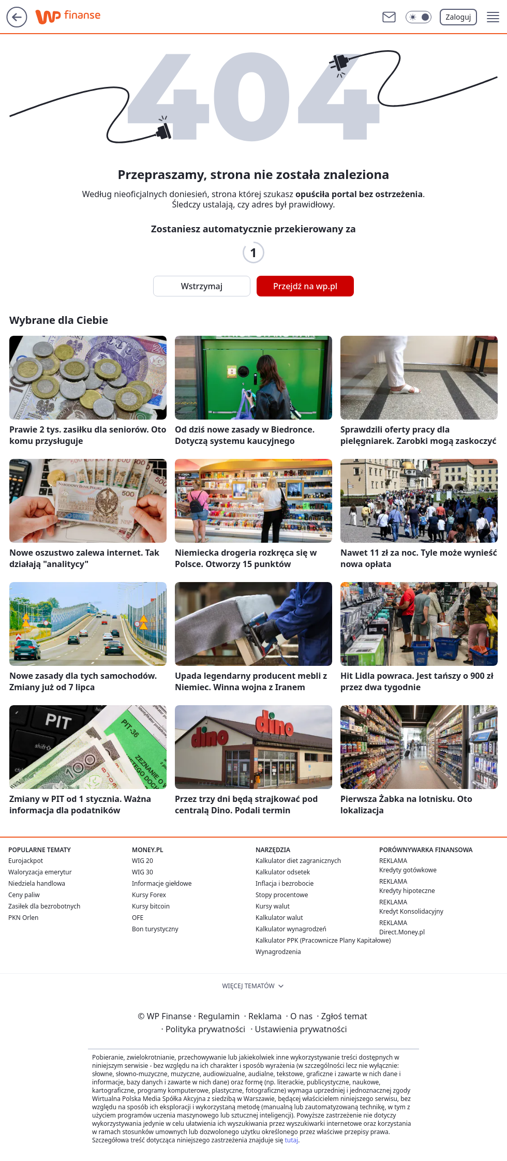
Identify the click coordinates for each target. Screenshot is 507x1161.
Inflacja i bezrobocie (285, 883)
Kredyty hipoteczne (407, 890)
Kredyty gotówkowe (408, 870)
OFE (137, 917)
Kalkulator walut (279, 917)
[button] (493, 17)
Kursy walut (273, 906)
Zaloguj (458, 17)
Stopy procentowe (282, 894)
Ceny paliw (24, 894)
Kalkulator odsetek (283, 872)
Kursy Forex (149, 894)
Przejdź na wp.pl (305, 286)
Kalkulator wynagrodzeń (291, 929)
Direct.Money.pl (402, 932)
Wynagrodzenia (278, 951)
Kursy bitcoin (151, 906)
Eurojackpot (25, 860)
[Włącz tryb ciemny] (418, 17)
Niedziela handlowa (36, 883)
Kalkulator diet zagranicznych (298, 860)
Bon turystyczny (155, 929)
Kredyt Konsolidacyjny (411, 911)
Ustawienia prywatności (298, 1029)
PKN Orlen (23, 917)
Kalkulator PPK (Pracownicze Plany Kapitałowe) (323, 940)
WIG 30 (142, 872)
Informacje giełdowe (161, 883)
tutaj (291, 1140)
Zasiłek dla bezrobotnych (44, 906)
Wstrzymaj (201, 286)
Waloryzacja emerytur (40, 872)
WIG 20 (142, 860)
